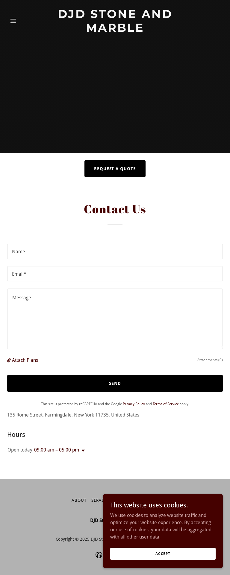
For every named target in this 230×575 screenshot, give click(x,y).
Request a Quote (115, 168)
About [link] (79, 500)
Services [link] (101, 500)
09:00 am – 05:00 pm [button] (56, 450)
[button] (23, 21)
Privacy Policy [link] (134, 404)
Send (115, 383)
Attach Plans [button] (25, 360)
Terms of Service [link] (166, 404)
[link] (115, 30)
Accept (162, 553)
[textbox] (115, 251)
